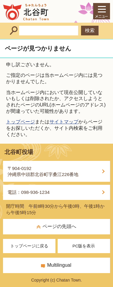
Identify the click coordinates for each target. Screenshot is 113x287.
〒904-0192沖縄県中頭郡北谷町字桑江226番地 (43, 171)
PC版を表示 (84, 246)
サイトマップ (63, 121)
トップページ (20, 121)
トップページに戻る (29, 246)
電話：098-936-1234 (29, 192)
